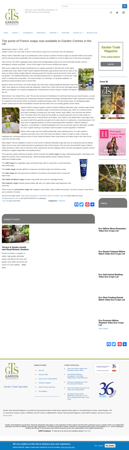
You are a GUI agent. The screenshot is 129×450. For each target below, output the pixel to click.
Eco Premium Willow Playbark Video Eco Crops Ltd (111, 322)
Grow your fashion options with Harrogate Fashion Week (77, 369)
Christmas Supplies (44, 383)
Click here (87, 431)
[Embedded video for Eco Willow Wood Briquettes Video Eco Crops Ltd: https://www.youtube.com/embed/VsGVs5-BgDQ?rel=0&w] (113, 218)
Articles (15, 33)
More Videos (103, 329)
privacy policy (7, 415)
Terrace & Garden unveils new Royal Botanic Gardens (15, 248)
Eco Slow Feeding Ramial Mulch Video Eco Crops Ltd (112, 298)
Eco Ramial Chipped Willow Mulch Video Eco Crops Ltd (112, 252)
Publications (41, 33)
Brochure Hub (92, 33)
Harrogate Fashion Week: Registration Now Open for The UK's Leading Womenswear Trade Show (78, 396)
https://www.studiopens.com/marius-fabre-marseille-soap (42, 196)
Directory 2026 (43, 374)
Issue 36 (104, 81)
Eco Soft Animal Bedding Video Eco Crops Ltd (111, 275)
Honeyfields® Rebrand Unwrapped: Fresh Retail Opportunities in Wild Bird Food (77, 376)
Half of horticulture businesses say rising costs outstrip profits (78, 388)
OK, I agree (98, 446)
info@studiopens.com (10, 198)
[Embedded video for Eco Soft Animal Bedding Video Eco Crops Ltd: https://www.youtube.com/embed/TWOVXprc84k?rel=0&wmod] (113, 264)
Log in (4, 201)
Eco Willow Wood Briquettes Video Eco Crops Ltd (112, 229)
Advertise (53, 33)
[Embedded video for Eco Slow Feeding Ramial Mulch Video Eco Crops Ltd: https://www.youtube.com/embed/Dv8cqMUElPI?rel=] (113, 287)
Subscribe (65, 33)
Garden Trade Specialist (16, 387)
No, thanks (110, 446)
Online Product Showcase (46, 387)
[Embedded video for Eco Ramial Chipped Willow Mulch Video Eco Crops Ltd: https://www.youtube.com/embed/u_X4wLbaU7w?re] (113, 241)
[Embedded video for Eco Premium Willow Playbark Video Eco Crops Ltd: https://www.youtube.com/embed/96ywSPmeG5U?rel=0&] (113, 310)
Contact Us (78, 33)
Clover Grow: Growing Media (47, 378)
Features (61, 201)
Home (6, 33)
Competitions (28, 33)
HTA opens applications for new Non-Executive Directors (77, 383)
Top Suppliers (42, 391)
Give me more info (68, 447)
